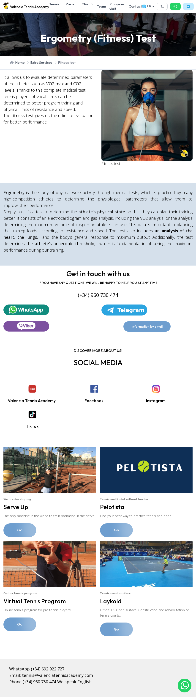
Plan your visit (117, 6)
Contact (135, 6)
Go (19, 530)
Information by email (147, 326)
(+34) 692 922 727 (47, 669)
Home (17, 62)
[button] (162, 6)
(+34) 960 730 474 (39, 681)
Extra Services (41, 62)
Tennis (55, 4)
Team (101, 6)
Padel (72, 4)
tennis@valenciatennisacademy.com (57, 675)
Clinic (87, 4)
